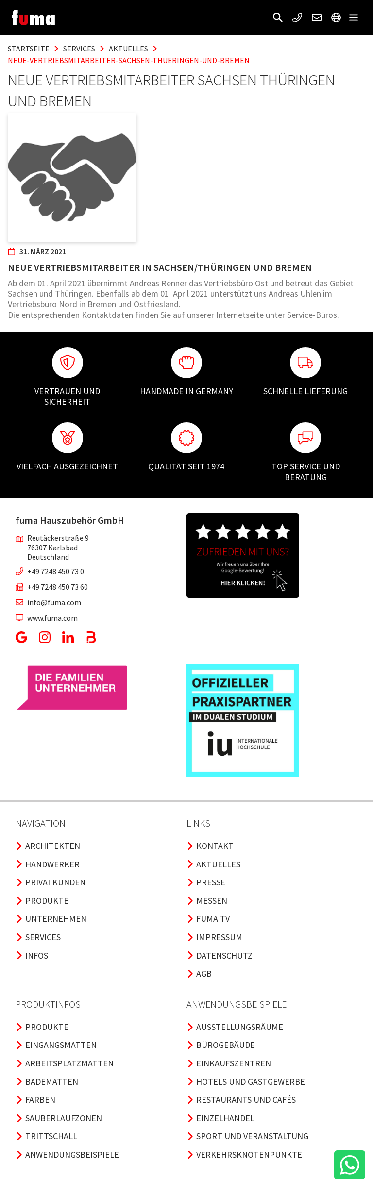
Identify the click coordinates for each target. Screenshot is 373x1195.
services (79, 48)
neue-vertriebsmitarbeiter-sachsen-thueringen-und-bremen (129, 60)
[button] (278, 17)
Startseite (29, 48)
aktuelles (128, 48)
